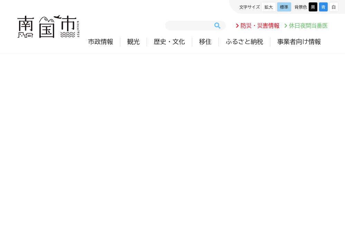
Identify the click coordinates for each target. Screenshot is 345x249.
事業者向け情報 (299, 41)
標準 (284, 7)
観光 (133, 41)
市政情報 (100, 41)
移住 (205, 41)
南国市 (48, 26)
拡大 (268, 7)
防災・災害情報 (260, 25)
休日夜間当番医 (308, 25)
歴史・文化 (169, 41)
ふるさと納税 (244, 41)
